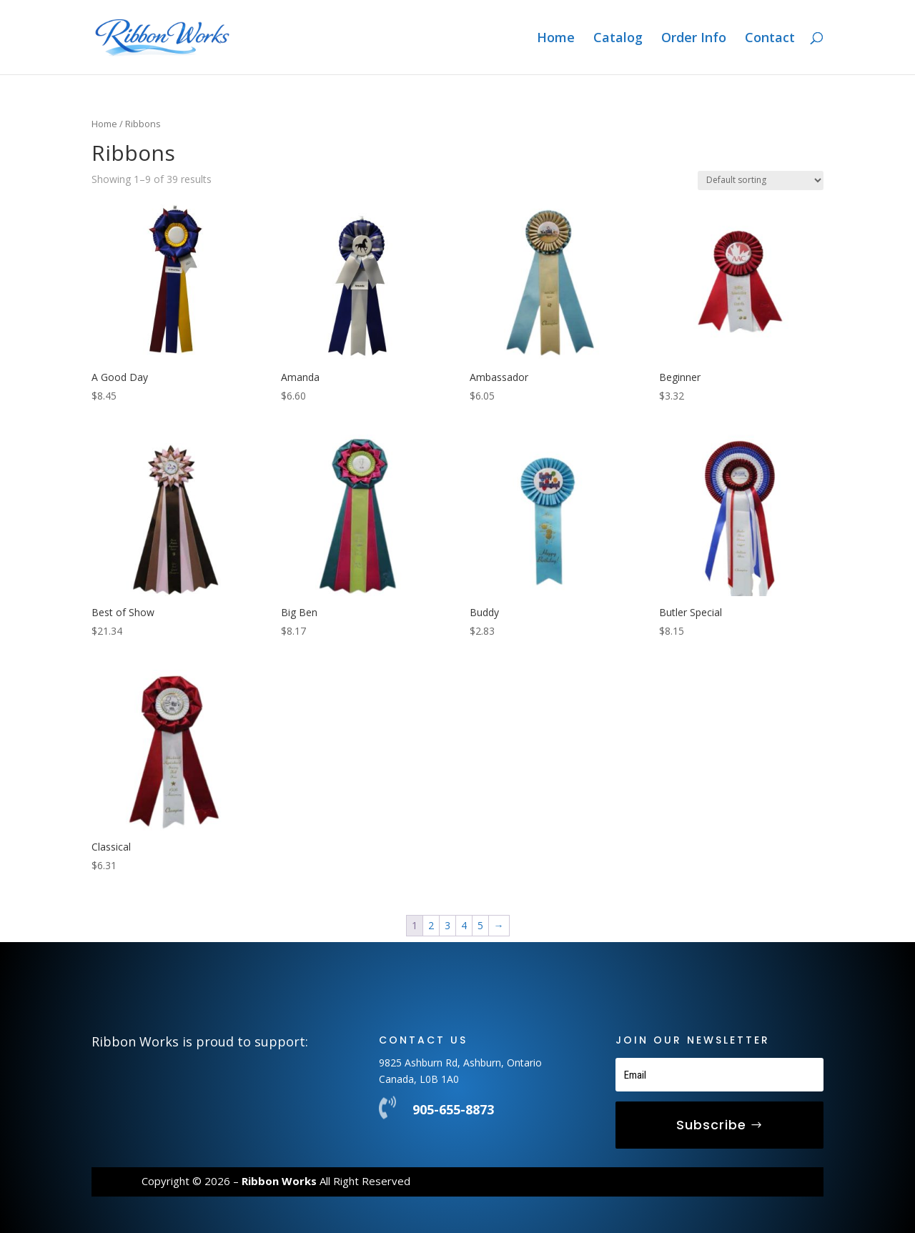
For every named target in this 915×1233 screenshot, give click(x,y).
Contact (770, 39)
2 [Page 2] (431, 925)
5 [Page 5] (480, 925)
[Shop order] (761, 180)
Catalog (618, 39)
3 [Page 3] (447, 925)
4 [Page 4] (464, 925)
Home (556, 39)
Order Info (693, 39)
